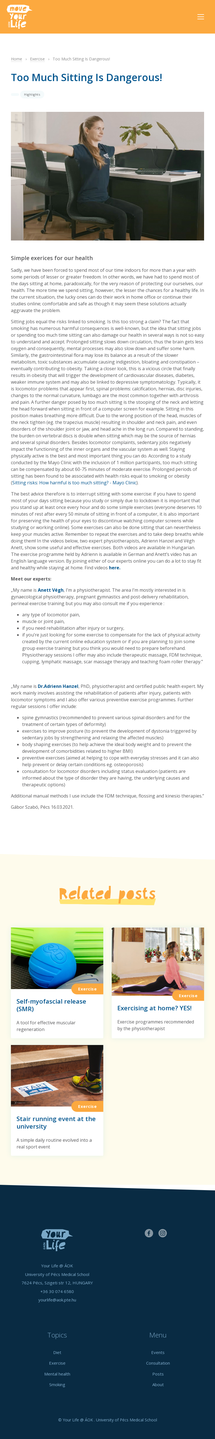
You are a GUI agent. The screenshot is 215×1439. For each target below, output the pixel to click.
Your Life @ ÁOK (25, 16)
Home (16, 59)
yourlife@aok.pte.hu (57, 1300)
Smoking (57, 1384)
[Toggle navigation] (200, 16)
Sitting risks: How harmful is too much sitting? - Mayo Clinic (74, 483)
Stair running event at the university (56, 1122)
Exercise (37, 59)
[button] (15, 94)
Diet (57, 1352)
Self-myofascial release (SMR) (51, 1005)
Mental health (57, 1374)
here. (114, 568)
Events (158, 1352)
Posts (158, 1374)
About (158, 1384)
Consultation (158, 1363)
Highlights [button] (32, 94)
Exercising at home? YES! (154, 1008)
